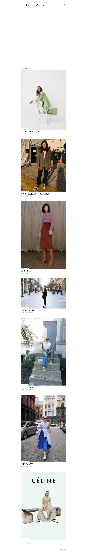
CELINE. (24, 541)
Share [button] (22, 133)
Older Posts (62, 550)
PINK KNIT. (26, 271)
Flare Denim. (27, 387)
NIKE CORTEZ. (27, 464)
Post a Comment (29, 133)
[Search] (65, 4)
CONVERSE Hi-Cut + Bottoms (35, 194)
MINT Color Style (30, 131)
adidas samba (27, 310)
